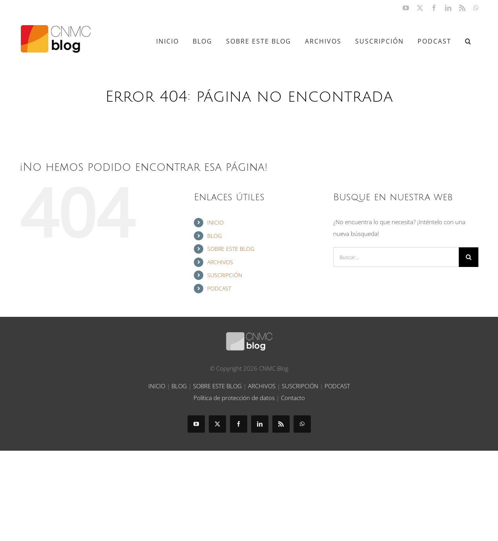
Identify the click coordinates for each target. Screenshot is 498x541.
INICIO (215, 222)
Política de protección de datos (234, 398)
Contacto (293, 398)
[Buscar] (468, 257)
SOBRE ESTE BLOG (230, 248)
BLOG (214, 235)
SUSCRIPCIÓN (224, 275)
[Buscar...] (396, 257)
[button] (468, 41)
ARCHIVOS (220, 262)
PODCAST (219, 288)
